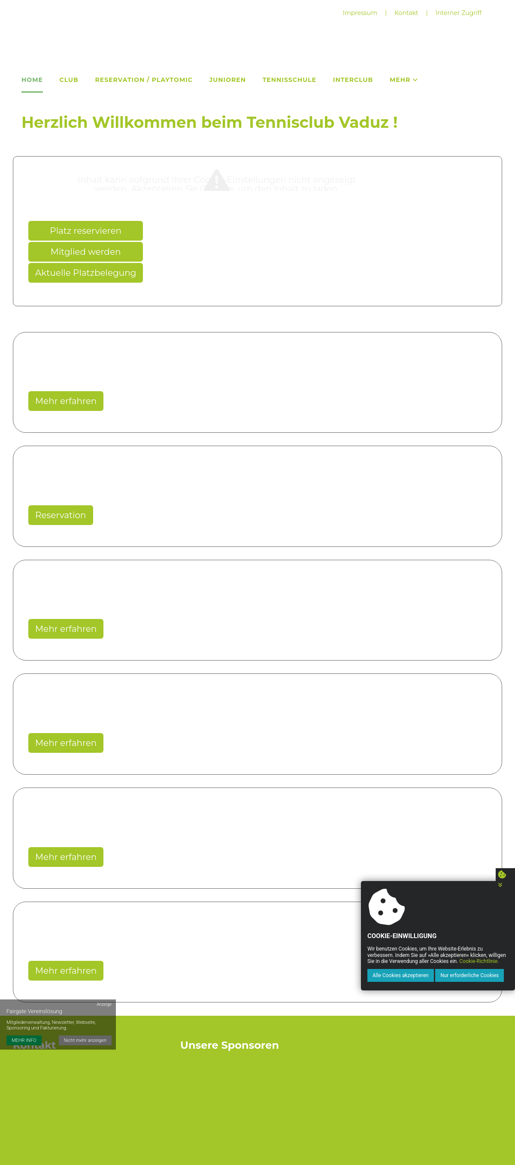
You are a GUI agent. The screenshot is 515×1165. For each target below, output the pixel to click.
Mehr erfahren (66, 401)
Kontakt (406, 13)
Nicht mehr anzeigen (85, 1039)
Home (32, 80)
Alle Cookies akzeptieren (400, 975)
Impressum (360, 13)
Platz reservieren (85, 231)
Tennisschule (289, 80)
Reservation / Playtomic (144, 80)
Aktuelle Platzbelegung (85, 273)
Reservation (60, 515)
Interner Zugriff (459, 13)
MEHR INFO (24, 1039)
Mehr (404, 80)
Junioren (227, 80)
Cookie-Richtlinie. (478, 961)
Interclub (353, 80)
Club (69, 80)
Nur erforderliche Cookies (469, 975)
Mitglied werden (86, 252)
